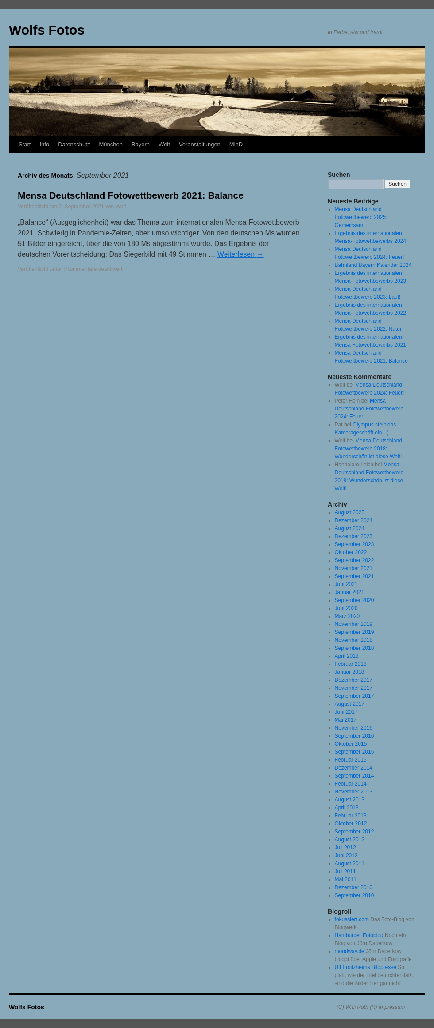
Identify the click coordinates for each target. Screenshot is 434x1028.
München (110, 144)
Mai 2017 (345, 720)
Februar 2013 (351, 816)
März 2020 (347, 616)
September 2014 (354, 776)
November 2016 (353, 728)
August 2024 (349, 528)
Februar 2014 (351, 784)
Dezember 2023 (353, 536)
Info (44, 144)
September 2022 (354, 560)
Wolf (121, 206)
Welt (164, 144)
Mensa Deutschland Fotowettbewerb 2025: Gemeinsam (361, 217)
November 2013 (353, 792)
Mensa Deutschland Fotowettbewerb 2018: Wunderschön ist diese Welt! (369, 449)
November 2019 (353, 624)
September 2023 (354, 544)
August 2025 (349, 512)
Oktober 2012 (351, 824)
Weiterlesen (240, 254)
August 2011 (349, 863)
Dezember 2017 (353, 680)
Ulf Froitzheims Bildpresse (365, 967)
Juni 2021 (346, 584)
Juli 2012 (345, 847)
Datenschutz (74, 144)
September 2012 (354, 832)
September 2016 (354, 736)
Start (25, 144)
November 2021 (353, 568)
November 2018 (353, 640)
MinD (236, 144)
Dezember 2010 (353, 887)
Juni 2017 (346, 712)
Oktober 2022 (351, 552)
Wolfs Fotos (47, 30)
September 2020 (354, 600)
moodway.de (349, 951)
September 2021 (354, 576)
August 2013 (349, 800)
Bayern (141, 144)
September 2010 (354, 895)
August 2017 (349, 704)
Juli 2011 (345, 871)
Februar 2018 (351, 664)
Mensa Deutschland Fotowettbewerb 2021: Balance (131, 195)
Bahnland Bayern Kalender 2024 (373, 265)
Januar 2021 (349, 592)
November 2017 (353, 688)
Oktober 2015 (351, 744)
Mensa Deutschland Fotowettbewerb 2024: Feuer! (369, 409)
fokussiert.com (352, 919)
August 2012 (349, 839)
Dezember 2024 (353, 520)
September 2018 (354, 648)
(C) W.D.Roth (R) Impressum (371, 1007)
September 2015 (354, 752)
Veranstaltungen (200, 144)
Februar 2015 (351, 760)
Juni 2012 (346, 855)
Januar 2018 (349, 672)
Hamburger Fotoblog (359, 935)
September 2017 (354, 696)
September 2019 (354, 632)
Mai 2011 (345, 879)
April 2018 (347, 656)
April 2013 (347, 808)
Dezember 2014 (353, 768)
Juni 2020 (346, 608)
